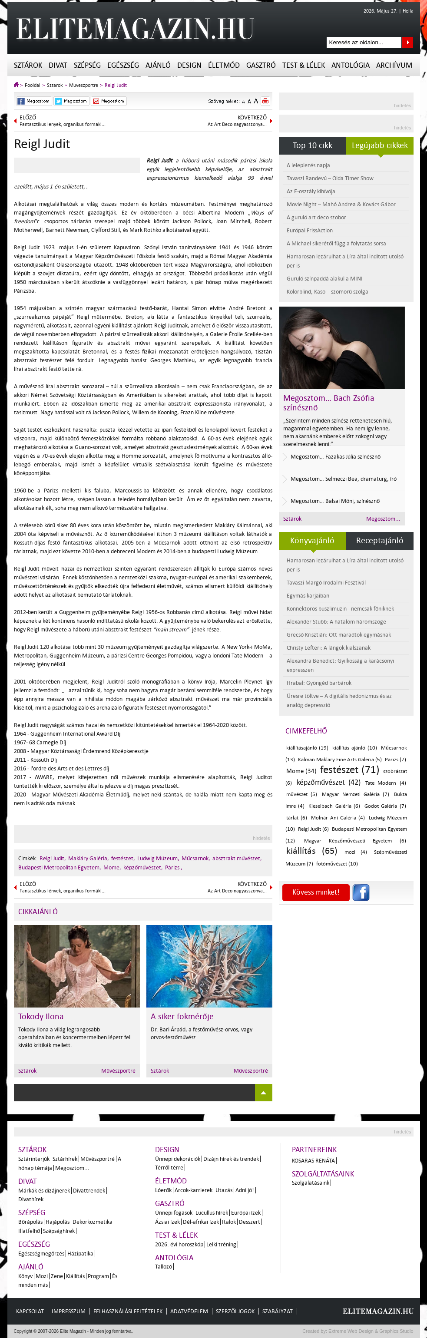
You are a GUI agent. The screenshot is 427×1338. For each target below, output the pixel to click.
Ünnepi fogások (173, 1212)
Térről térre (169, 1167)
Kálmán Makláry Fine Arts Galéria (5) (340, 760)
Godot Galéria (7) (385, 806)
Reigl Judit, (53, 858)
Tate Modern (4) (385, 783)
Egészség (123, 65)
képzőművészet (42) (329, 782)
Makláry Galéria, (88, 858)
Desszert (249, 1222)
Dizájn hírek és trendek (231, 1159)
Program (98, 1276)
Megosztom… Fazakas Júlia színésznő (336, 456)
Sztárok (28, 65)
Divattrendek (89, 1190)
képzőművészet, (143, 867)
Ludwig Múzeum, (158, 858)
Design (189, 65)
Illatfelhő (29, 1231)
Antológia (350, 65)
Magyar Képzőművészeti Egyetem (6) (355, 841)
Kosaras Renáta (313, 1160)
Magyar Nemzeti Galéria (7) (355, 794)
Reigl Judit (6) (313, 829)
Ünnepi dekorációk (177, 1159)
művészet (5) (301, 794)
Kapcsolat (30, 1311)
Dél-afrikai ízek (201, 1222)
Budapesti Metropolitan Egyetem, (59, 867)
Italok (229, 1222)
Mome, (112, 867)
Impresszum (69, 1311)
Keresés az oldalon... (407, 42)
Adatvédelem (189, 1311)
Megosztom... (383, 518)
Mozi (42, 1276)
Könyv (25, 1276)
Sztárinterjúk (34, 1159)
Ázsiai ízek (167, 1222)
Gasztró (261, 65)
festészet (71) (350, 770)
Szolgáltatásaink (323, 1174)
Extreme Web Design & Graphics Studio (370, 1331)
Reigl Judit (116, 85)
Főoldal (32, 85)
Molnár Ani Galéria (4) (338, 818)
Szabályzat (277, 1311)
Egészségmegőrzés (41, 1253)
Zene (57, 1276)
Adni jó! (244, 1190)
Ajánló (158, 65)
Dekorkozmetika (93, 1222)
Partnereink (314, 1150)
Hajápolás (58, 1222)
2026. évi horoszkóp (179, 1244)
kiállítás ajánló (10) (354, 748)
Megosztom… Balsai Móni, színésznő (335, 501)
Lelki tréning (221, 1244)
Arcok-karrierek (193, 1190)
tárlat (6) (296, 818)
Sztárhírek (65, 1159)
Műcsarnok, (196, 858)
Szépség (87, 65)
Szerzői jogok (235, 1311)
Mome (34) (301, 771)
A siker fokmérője (182, 1016)
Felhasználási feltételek (127, 1311)
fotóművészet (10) (337, 864)
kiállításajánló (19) (307, 748)
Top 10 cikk (312, 145)
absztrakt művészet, (237, 858)
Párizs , (173, 867)
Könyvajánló (312, 540)
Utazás (223, 1190)
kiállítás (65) (312, 851)
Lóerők (163, 1190)
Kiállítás (75, 1276)
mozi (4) (355, 852)
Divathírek (30, 1199)
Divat (58, 65)
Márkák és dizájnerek (44, 1190)
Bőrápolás (30, 1222)
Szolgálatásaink (310, 1182)
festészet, (123, 858)
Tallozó (163, 1266)
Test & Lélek (303, 65)
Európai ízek (246, 1212)
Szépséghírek (59, 1231)
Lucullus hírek (211, 1212)
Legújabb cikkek (380, 145)
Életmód (224, 65)
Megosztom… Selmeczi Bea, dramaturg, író (344, 479)
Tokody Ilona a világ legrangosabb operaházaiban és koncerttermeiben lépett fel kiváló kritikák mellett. (74, 1037)
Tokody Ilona (41, 1016)
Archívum (394, 65)
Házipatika (80, 1253)
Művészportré (83, 85)
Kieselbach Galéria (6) (334, 806)
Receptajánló (380, 540)
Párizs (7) (395, 760)
